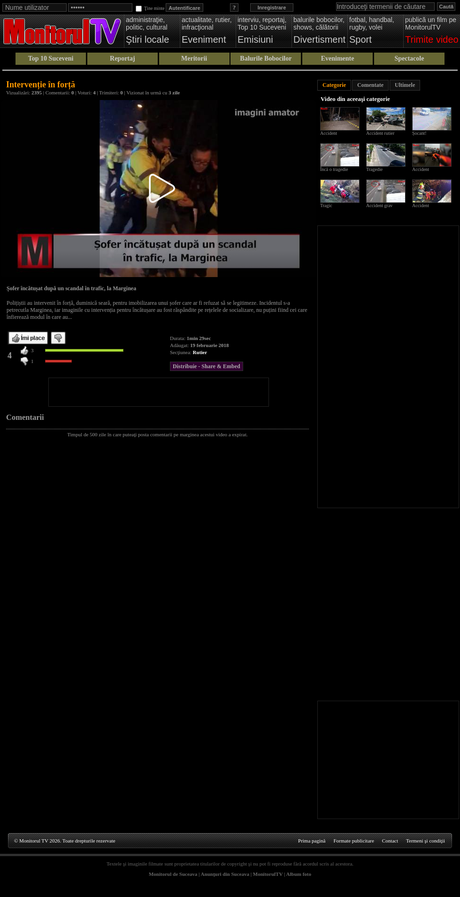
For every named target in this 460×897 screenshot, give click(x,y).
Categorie (334, 85)
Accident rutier (380, 133)
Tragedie (374, 169)
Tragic (326, 205)
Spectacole (409, 58)
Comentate (370, 85)
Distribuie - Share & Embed (206, 366)
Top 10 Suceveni (51, 58)
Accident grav (379, 205)
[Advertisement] (158, 392)
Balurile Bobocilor (265, 58)
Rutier (200, 352)
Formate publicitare (353, 840)
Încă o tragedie (334, 169)
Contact (390, 840)
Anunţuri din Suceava (225, 874)
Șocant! (419, 133)
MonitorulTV (268, 874)
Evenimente (337, 58)
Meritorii (194, 58)
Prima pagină (311, 840)
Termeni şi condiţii (425, 840)
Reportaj (122, 58)
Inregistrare (272, 7)
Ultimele (405, 85)
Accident (328, 133)
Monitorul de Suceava (173, 874)
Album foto (298, 874)
